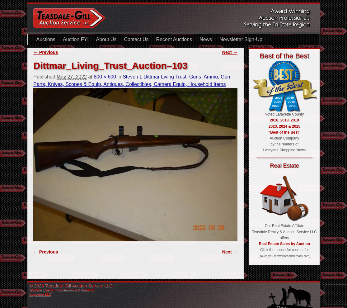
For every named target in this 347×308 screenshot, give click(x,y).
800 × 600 (105, 76)
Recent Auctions (174, 39)
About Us (106, 39)
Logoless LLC (41, 294)
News (205, 39)
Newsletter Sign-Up (240, 39)
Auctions (45, 39)
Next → (230, 52)
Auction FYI (76, 39)
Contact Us (136, 39)
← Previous (45, 52)
